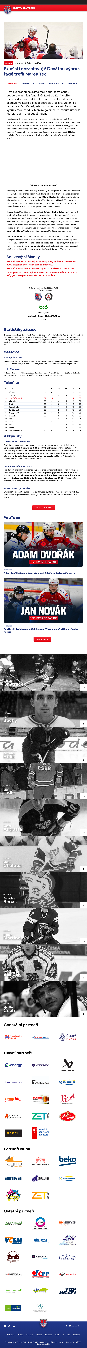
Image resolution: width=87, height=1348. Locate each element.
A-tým (20, 1335)
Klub (57, 1335)
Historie (66, 1335)
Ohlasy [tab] (25, 83)
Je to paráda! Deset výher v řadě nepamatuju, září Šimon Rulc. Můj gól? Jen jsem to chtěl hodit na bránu (42, 274)
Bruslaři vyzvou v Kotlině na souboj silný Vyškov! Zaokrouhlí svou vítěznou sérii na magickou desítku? (41, 263)
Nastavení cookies (43, 1344)
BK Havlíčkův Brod (24, 8)
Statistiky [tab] (39, 83)
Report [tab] (12, 83)
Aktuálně (11, 1335)
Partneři (76, 1335)
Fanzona (48, 1335)
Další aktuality (43, 508)
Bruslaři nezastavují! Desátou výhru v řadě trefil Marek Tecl (40, 268)
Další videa (42, 639)
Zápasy (8, 63)
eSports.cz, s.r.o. (45, 1342)
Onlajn (54, 83)
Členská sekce (74, 1326)
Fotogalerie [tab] (69, 83)
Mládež (39, 1335)
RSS (79, 1342)
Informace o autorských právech (64, 1342)
